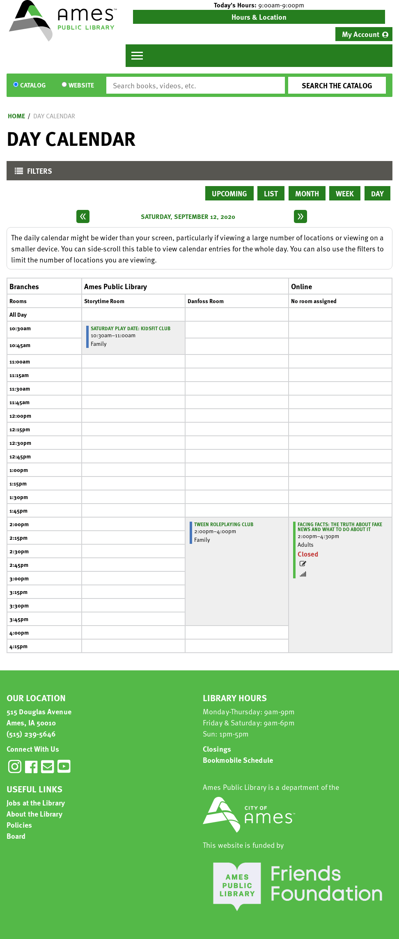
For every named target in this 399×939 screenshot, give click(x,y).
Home (16, 116)
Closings (217, 748)
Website (81, 85)
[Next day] (300, 216)
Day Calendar (54, 116)
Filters (31, 172)
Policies (19, 824)
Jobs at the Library (36, 802)
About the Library (34, 813)
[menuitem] (363, 34)
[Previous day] (82, 216)
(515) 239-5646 (31, 733)
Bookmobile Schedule (238, 759)
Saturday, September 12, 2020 (188, 216)
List (271, 193)
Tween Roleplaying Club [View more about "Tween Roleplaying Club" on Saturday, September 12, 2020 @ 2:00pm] (223, 524)
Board (16, 835)
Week (345, 193)
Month (307, 193)
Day (377, 193)
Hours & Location (259, 16)
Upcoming (229, 193)
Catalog (33, 85)
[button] (259, 5)
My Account (360, 33)
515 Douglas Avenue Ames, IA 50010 (39, 717)
